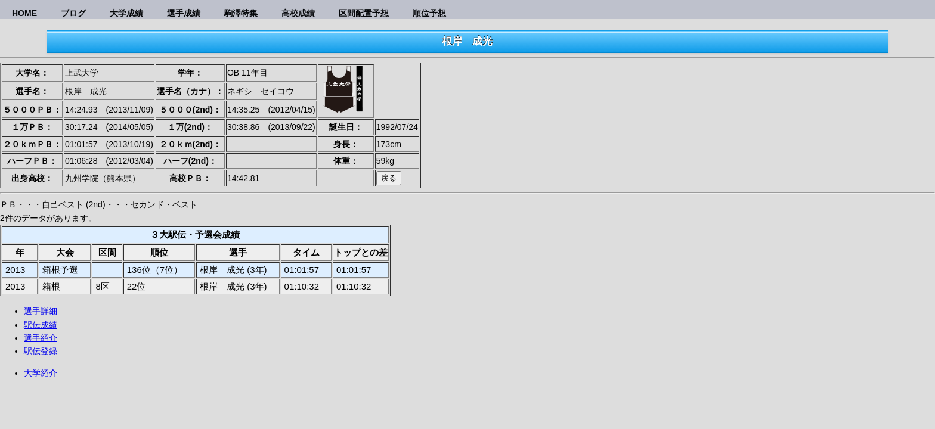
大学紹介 (40, 373)
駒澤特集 (241, 13)
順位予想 (429, 13)
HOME (24, 13)
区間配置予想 (364, 13)
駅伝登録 (40, 351)
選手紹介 (40, 338)
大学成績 (126, 13)
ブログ (73, 13)
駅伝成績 (40, 324)
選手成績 (183, 13)
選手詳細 (40, 311)
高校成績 (298, 13)
